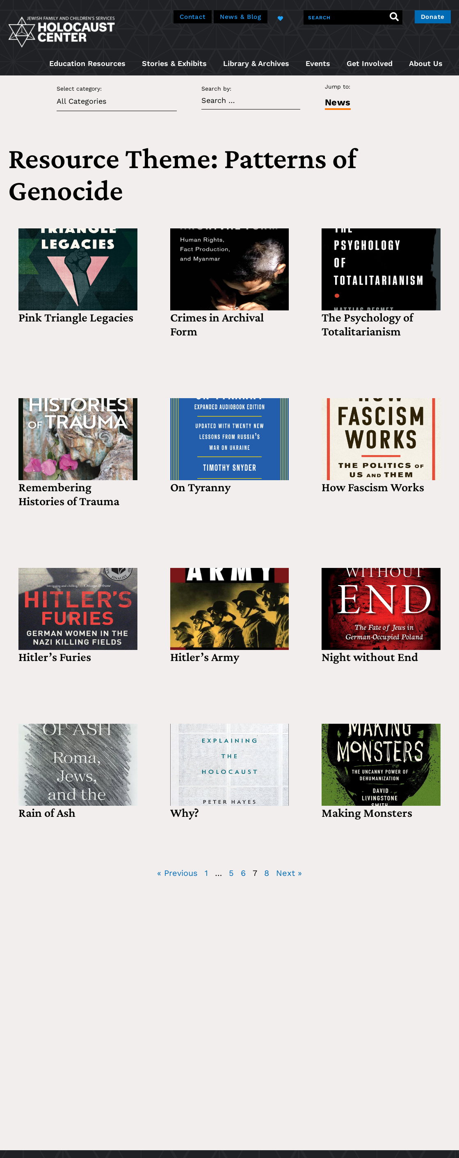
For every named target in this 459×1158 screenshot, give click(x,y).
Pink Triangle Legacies (75, 317)
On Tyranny (200, 487)
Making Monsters (367, 812)
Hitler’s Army (204, 656)
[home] (61, 31)
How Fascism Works (373, 487)
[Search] (391, 17)
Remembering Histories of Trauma (68, 494)
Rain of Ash (46, 812)
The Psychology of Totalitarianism (367, 324)
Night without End (370, 656)
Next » (289, 873)
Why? (184, 812)
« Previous (177, 873)
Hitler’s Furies (54, 656)
